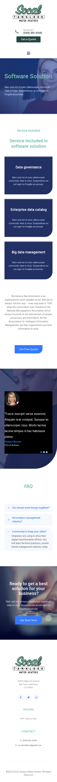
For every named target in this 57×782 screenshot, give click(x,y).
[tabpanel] (28, 419)
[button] (28, 508)
